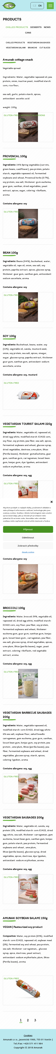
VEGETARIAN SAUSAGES (38, 42)
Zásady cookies (28, 552)
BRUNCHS (32, 47)
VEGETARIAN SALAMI (16, 47)
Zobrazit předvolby (28, 545)
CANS (28, 32)
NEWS (47, 27)
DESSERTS (36, 27)
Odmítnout (28, 537)
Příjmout (28, 529)
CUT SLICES (44, 47)
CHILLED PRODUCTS (17, 27)
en (40, 5)
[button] (51, 501)
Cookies (28, 1035)
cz (34, 5)
